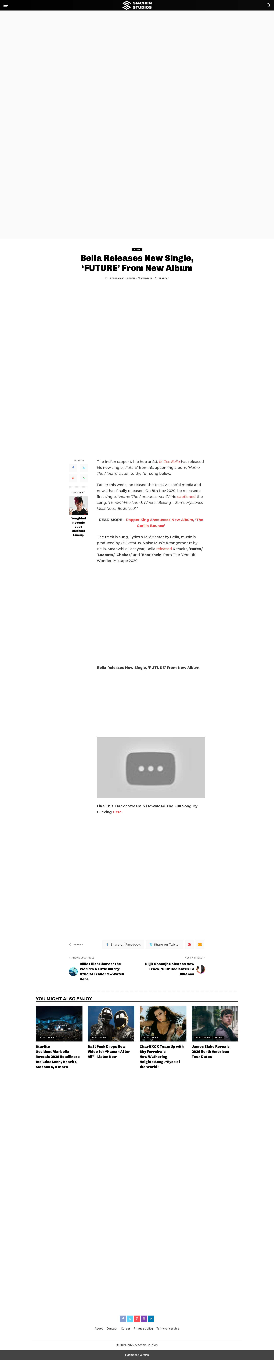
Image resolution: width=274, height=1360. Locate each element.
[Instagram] (144, 1319)
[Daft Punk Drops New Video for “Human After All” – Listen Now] (111, 1023)
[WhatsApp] (84, 478)
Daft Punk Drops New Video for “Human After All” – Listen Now (109, 1051)
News (137, 250)
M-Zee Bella (169, 462)
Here (117, 812)
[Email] (200, 944)
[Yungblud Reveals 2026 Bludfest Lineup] (78, 505)
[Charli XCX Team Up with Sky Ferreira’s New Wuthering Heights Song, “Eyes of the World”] (163, 1023)
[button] (6, 5)
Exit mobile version (137, 1355)
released (164, 549)
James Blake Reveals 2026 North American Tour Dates (211, 1051)
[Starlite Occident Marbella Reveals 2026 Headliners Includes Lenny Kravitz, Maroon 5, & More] (59, 1023)
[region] (137, 125)
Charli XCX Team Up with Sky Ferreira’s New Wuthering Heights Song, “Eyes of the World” (162, 1056)
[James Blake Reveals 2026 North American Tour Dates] (215, 1023)
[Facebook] (73, 468)
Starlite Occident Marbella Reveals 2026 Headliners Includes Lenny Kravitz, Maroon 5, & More (58, 1056)
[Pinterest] (73, 478)
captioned (186, 497)
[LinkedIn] (151, 1319)
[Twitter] (84, 468)
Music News (47, 1038)
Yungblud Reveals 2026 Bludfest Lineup (78, 527)
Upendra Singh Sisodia (122, 278)
